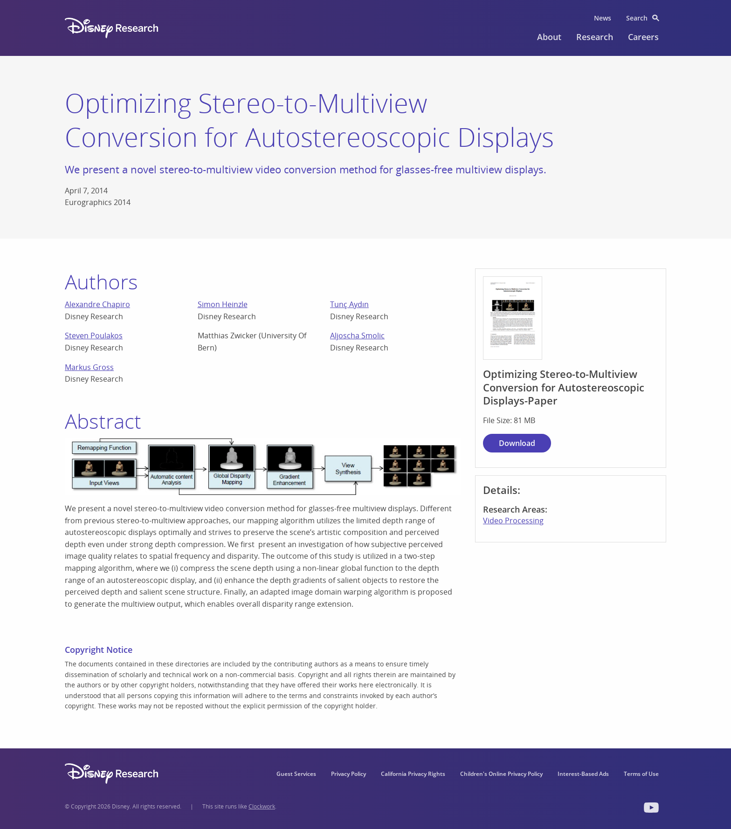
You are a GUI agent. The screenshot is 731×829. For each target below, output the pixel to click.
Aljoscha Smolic (357, 335)
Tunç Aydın (349, 304)
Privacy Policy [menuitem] (348, 774)
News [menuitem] (602, 18)
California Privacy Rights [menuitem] (413, 774)
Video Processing (513, 520)
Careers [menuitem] (643, 36)
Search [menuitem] (637, 18)
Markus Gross (89, 367)
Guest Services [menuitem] (296, 774)
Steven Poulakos (94, 335)
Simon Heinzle (223, 304)
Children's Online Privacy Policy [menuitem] (501, 774)
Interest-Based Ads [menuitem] (583, 774)
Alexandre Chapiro (97, 304)
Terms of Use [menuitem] (641, 774)
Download (517, 443)
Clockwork (261, 806)
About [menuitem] (549, 36)
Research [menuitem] (594, 36)
